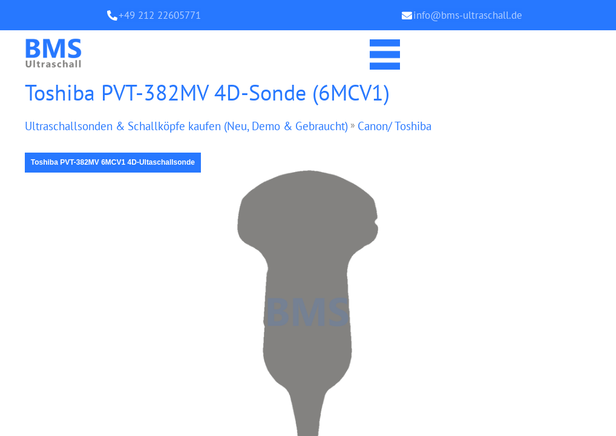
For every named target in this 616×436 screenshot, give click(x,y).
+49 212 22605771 (160, 15)
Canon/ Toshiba (417, 126)
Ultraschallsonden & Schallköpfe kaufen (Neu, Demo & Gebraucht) (197, 126)
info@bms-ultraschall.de (467, 15)
